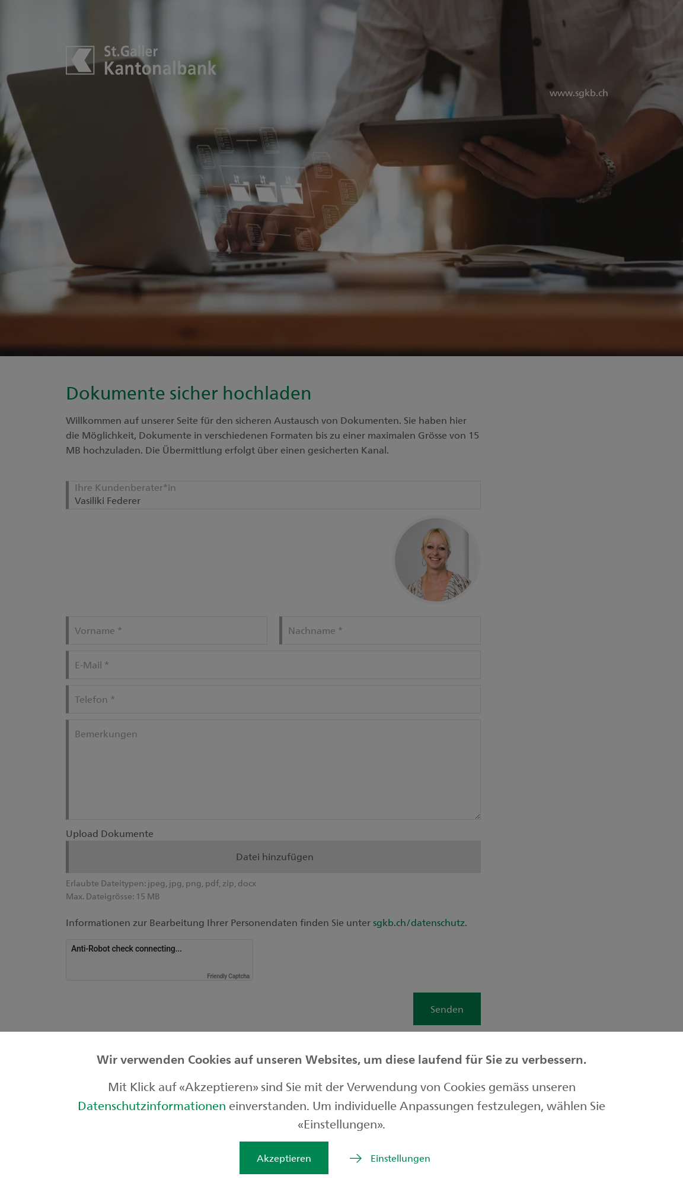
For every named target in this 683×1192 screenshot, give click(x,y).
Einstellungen (400, 1158)
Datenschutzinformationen (153, 1105)
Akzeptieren (284, 1158)
